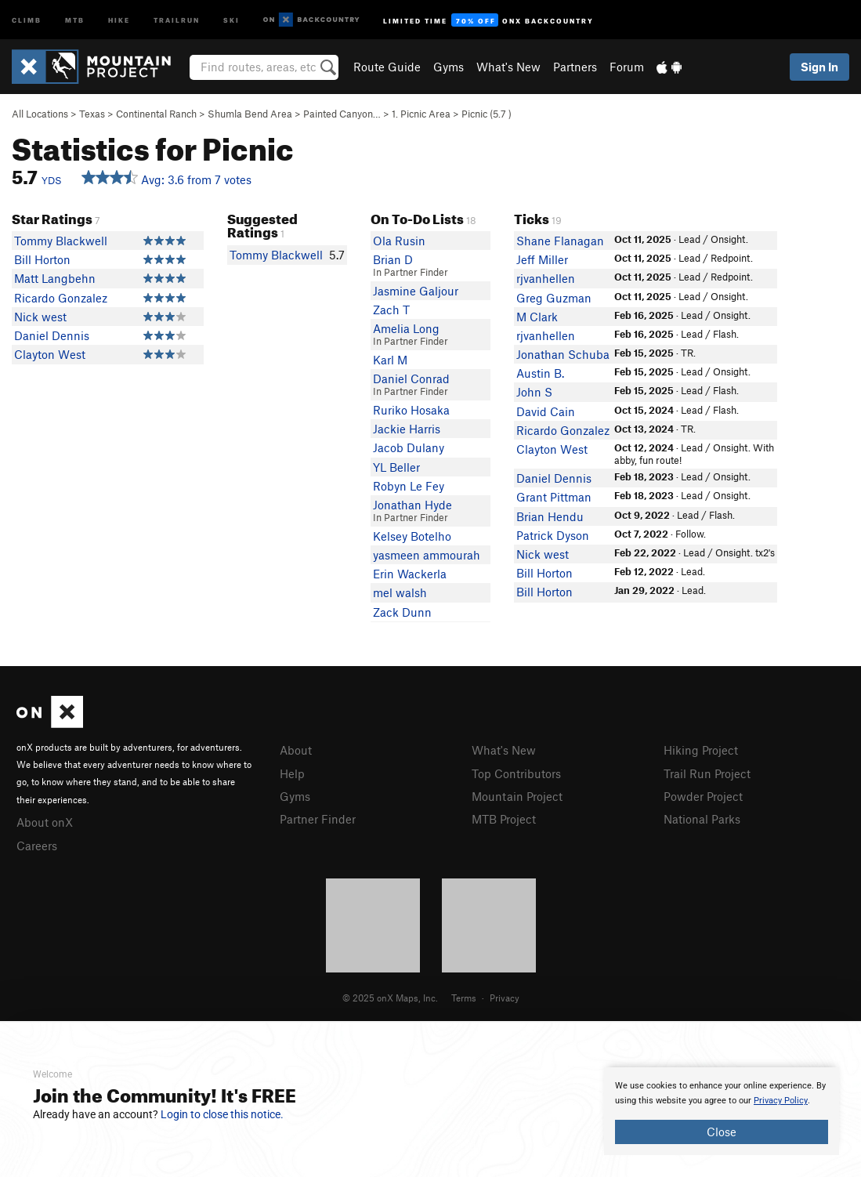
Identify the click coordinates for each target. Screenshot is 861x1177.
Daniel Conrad (411, 378)
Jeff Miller (542, 259)
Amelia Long (406, 328)
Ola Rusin (399, 241)
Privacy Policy (781, 1101)
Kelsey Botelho (412, 536)
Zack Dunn (402, 612)
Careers (36, 845)
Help (292, 773)
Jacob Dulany (408, 447)
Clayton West (49, 354)
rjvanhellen (545, 278)
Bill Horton (42, 259)
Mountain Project (517, 796)
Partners (575, 67)
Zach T (391, 309)
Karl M (390, 360)
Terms (463, 997)
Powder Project (703, 796)
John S (534, 392)
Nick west (40, 317)
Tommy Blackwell (60, 241)
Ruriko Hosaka (411, 410)
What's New (508, 67)
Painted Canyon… (342, 113)
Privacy (504, 997)
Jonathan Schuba (563, 354)
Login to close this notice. (222, 1114)
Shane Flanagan (560, 241)
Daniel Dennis (51, 335)
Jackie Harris (406, 429)
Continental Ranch (156, 113)
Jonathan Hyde (412, 505)
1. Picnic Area (421, 113)
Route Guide (387, 67)
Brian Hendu (550, 516)
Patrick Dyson (552, 535)
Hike (119, 19)
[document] (721, 1111)
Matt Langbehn (55, 278)
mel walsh (400, 592)
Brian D (393, 259)
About (296, 750)
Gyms (448, 67)
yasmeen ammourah (426, 555)
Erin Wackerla (410, 574)
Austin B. (540, 373)
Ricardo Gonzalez (60, 298)
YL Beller (396, 467)
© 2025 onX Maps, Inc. (390, 997)
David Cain (545, 411)
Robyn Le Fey (408, 486)
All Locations (40, 113)
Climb (27, 19)
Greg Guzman (553, 298)
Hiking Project (701, 750)
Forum (627, 67)
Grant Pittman (553, 497)
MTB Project (504, 819)
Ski (231, 19)
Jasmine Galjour (415, 291)
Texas (92, 113)
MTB (75, 19)
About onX (44, 822)
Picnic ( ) (486, 113)
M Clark (537, 317)
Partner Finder (318, 819)
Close (721, 1131)
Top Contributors (516, 773)
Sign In (819, 67)
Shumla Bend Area (250, 113)
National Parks (702, 819)
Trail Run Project (707, 773)
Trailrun (177, 19)
